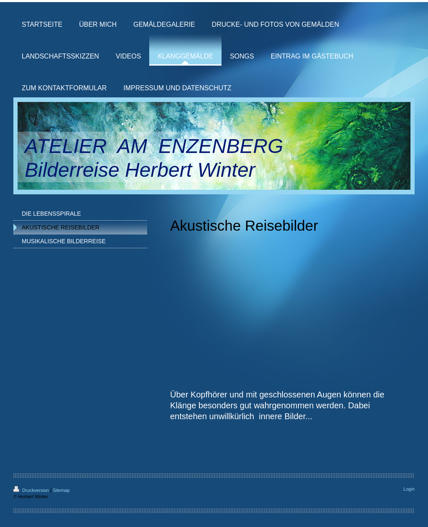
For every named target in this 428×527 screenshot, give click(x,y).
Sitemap (61, 490)
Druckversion (31, 490)
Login (409, 488)
